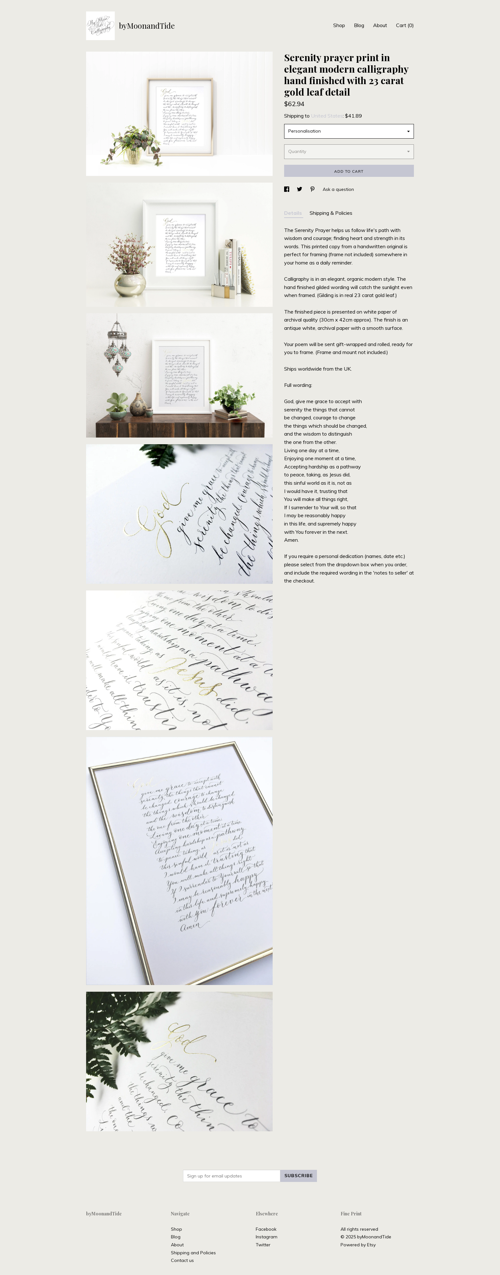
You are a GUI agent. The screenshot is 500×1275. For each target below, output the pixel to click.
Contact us (182, 1260)
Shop (339, 25)
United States (327, 115)
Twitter (263, 1245)
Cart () (405, 25)
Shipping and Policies (193, 1253)
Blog (359, 25)
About (380, 25)
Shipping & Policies (331, 213)
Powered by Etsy (358, 1245)
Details (293, 213)
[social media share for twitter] (300, 189)
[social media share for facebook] (287, 189)
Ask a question (338, 189)
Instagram (266, 1237)
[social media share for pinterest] (313, 189)
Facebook (266, 1229)
